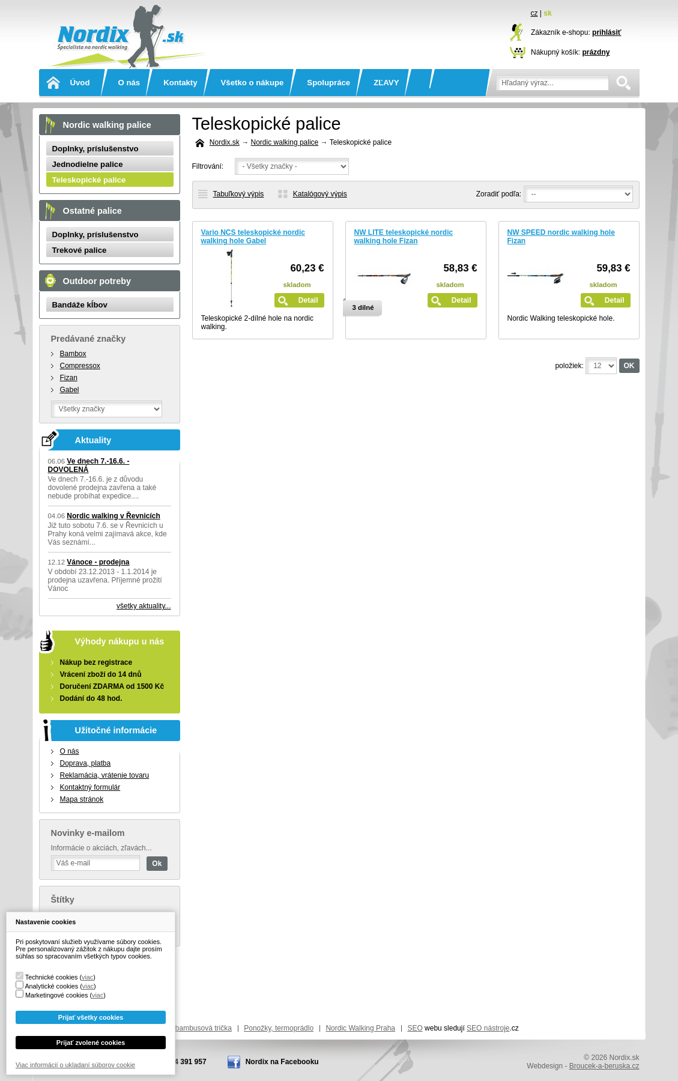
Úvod (80, 82)
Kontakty (180, 82)
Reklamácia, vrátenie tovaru (105, 775)
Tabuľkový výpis (238, 194)
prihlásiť (606, 32)
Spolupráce (328, 82)
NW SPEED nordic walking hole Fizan (561, 236)
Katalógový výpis (320, 194)
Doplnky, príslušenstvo (95, 148)
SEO (414, 1028)
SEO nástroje (488, 1028)
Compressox (80, 366)
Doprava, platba (85, 763)
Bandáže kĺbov (79, 304)
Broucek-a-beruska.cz (604, 1066)
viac (87, 977)
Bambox (73, 354)
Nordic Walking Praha (360, 1028)
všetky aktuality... (144, 606)
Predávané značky (88, 339)
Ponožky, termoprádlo (278, 1028)
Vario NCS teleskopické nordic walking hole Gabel (253, 236)
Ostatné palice (92, 211)
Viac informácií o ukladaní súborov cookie (75, 1064)
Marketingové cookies (56, 995)
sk (547, 13)
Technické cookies (51, 977)
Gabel (69, 390)
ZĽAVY (386, 82)
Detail (308, 300)
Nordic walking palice (285, 142)
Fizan (68, 378)
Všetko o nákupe (252, 82)
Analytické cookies (51, 986)
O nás (129, 82)
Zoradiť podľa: (498, 194)
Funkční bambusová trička (190, 1028)
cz (534, 13)
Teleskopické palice (89, 179)
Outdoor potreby (97, 281)
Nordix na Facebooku (282, 1062)
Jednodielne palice (87, 164)
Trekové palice (79, 250)
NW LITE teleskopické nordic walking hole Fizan (403, 236)
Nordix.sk (125, 21)
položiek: (569, 366)
